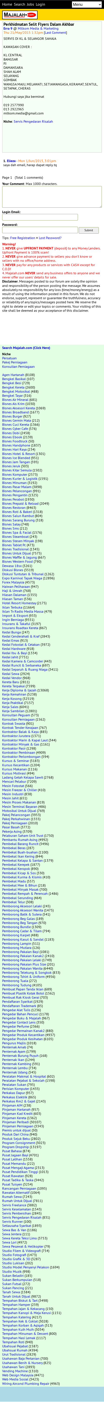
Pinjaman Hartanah (16, 1109)
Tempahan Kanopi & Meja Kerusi (26, 1313)
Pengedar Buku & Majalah (21, 1018)
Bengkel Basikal (14, 379)
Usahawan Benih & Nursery (22, 1363)
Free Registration (22, 238)
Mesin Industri (12, 794)
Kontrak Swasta (13, 723)
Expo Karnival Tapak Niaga (22, 578)
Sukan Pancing (13, 1288)
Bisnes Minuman (14, 482)
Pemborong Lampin (16, 943)
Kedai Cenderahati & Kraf (21, 636)
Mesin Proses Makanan (19, 802)
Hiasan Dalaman (14, 595)
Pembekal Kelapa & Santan (22, 860)
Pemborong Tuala (15, 981)
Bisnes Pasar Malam (16, 487)
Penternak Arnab (14, 1047)
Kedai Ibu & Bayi (14, 653)
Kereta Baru (10, 682)
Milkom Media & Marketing (38, 28)
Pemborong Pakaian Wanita (22, 968)
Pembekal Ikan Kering (18, 856)
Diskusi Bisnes (12, 570)
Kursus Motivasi (14, 773)
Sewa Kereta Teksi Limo (19, 1238)
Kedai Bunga (11, 632)
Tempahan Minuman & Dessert (25, 1333)
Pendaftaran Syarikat (17, 1001)
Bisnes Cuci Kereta (15, 424)
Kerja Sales (10, 707)
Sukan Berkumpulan (17, 1279)
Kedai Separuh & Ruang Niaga (25, 669)
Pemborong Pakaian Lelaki (21, 960)
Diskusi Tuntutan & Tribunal (23, 574)
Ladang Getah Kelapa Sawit (22, 777)
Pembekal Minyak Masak (20, 889)
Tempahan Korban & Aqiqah (23, 1325)
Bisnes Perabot (13, 499)
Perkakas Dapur (13, 1093)
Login (40, 4)
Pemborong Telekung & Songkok (27, 972)
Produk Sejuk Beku (16, 1138)
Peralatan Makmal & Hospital (24, 1076)
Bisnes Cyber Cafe (15, 428)
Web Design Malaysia (17, 1375)
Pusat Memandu (14, 1163)
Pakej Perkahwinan (16, 819)
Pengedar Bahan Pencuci (20, 1014)
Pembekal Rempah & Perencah (25, 893)
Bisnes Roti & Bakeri (17, 511)
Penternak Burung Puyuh (20, 1055)
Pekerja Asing (12, 831)
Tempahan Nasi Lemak (18, 1338)
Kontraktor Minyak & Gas (20, 744)
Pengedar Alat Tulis (16, 1010)
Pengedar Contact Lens (19, 1022)
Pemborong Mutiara (16, 947)
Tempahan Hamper (16, 1304)
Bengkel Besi (11, 383)
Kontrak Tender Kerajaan (20, 727)
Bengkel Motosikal (16, 391)
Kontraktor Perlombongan (21, 756)
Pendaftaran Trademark (19, 1006)
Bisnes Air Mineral (15, 399)
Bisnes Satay (11, 524)
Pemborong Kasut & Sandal (23, 939)
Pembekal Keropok (16, 868)
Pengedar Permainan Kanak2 (23, 1030)
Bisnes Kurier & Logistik (20, 478)
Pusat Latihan (12, 1159)
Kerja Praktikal (12, 703)
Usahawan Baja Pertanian (21, 1358)
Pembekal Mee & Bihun (19, 885)
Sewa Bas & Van (14, 1230)
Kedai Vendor (12, 678)
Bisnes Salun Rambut (18, 516)
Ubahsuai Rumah (15, 1350)
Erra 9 (7, 28)
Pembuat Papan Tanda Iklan (22, 989)
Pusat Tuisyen (12, 1184)
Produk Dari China (15, 1134)
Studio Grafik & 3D (16, 1259)
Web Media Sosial (15, 1379)
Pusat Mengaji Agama (18, 1167)
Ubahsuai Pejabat (15, 1346)
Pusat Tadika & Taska (17, 1180)
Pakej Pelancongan (16, 815)
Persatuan (9, 358)
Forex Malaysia (13, 582)
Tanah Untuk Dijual (16, 1296)
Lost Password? (50, 238)
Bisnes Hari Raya (14, 449)
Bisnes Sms (10, 528)
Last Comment (55, 32)
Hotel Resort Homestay (19, 603)
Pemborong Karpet (16, 935)
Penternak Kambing (16, 1064)
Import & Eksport (15, 615)
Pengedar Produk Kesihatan (22, 1039)
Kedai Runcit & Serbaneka (21, 665)
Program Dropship (15, 1147)
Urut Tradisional (14, 1354)
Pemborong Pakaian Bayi (20, 952)
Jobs (30, 4)
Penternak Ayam (13, 1051)
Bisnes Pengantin (15, 495)
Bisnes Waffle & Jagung (19, 557)
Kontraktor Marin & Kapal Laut (25, 740)
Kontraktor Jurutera (16, 736)
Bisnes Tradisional (15, 549)
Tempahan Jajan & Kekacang (23, 1308)
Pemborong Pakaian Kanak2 (23, 956)
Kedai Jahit (10, 657)
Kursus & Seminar (15, 760)
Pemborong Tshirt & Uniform (23, 976)
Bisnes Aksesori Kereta (18, 408)
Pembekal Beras (14, 848)
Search (19, 4)
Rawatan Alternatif (16, 1192)
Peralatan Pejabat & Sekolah (23, 1080)
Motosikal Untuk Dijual (19, 810)
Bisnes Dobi (11, 433)
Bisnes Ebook (12, 437)
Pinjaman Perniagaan (17, 1126)
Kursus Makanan (14, 769)
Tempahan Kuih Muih (18, 1329)
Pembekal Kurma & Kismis (22, 877)
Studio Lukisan (13, 1263)
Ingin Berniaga (13, 619)
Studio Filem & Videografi (21, 1251)
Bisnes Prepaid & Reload (20, 503)
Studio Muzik (12, 1271)
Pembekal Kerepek (16, 864)
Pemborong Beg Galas (18, 918)
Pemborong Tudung (16, 985)
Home (7, 4)
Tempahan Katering (16, 1317)
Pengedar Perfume (15, 1026)
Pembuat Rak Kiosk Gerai (20, 997)
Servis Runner (12, 1221)
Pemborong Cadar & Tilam (22, 931)
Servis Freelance (14, 1205)
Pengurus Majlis (14, 1043)
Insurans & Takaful (16, 624)
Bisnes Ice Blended (16, 458)
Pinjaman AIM (12, 1105)
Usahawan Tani (13, 1367)
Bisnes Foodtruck (15, 441)
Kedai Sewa (10, 674)
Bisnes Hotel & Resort (18, 454)
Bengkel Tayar (12, 395)
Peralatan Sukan (14, 1084)
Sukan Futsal (11, 1284)
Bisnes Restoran (14, 507)
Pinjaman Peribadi (15, 1122)
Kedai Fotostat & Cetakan (21, 644)
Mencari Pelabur (14, 781)
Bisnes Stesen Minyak (18, 541)
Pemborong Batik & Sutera (22, 914)
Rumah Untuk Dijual (17, 1201)
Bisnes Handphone (16, 445)
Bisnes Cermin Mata (16, 420)
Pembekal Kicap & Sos (19, 873)
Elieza (11, 161)
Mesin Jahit (10, 798)
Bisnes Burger (12, 416)
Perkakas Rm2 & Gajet (18, 1101)
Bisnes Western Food (17, 561)
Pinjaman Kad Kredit (17, 1113)
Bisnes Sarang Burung (18, 520)
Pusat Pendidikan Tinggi (20, 1172)
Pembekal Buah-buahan (20, 852)
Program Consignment (18, 1143)
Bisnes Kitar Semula (17, 470)
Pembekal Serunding (17, 898)
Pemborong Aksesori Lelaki (22, 906)
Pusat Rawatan (13, 1176)
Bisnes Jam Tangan (16, 462)
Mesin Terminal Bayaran (19, 806)
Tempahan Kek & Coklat (20, 1321)
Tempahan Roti (13, 1342)
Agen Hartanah (13, 375)
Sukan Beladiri (13, 1275)
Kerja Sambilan (13, 711)
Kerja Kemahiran (14, 694)
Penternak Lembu (15, 1068)
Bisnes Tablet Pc (14, 545)
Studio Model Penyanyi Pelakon (25, 1267)
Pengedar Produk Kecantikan (23, 1035)
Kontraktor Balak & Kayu (20, 732)
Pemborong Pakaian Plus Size (24, 964)
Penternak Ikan (13, 1059)
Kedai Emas (10, 640)
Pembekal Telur (13, 902)
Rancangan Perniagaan (19, 1188)
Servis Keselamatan (16, 1209)
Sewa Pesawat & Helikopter (22, 1246)
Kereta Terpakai (13, 686)
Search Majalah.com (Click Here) (26, 347)
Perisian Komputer (15, 1088)
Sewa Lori (9, 1242)
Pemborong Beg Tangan (20, 923)
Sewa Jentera (11, 1234)
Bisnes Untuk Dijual (16, 553)
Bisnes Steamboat (15, 536)
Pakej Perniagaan (14, 362)
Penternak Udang (15, 1072)
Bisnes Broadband (15, 412)
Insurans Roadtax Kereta (20, 628)
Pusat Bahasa (12, 1151)
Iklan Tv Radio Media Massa (22, 611)
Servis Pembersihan (16, 1213)
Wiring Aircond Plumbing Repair (25, 1383)
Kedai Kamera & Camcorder (22, 661)
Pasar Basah (11, 827)
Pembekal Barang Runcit (20, 844)
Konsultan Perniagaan (18, 366)
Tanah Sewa (11, 1292)
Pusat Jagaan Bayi (15, 1155)
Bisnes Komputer (14, 474)
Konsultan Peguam (16, 715)
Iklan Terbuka (12, 607)
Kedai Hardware (14, 648)
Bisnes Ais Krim (13, 404)
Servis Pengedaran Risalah (33, 121)
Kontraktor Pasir (14, 748)
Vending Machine (15, 1371)
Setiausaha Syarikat (16, 1225)
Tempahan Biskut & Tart (20, 1300)
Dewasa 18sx (12, 566)
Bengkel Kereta (13, 387)
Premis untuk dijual (16, 1130)
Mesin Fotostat (13, 786)
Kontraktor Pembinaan (18, 752)
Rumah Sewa (12, 1196)
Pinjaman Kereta (14, 1118)
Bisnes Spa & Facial (16, 532)
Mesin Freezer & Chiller (19, 790)
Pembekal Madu (14, 881)
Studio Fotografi (14, 1255)
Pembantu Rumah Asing (20, 839)
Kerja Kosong (12, 698)
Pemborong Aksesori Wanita (22, 910)
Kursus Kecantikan (16, 765)
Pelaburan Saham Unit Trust (22, 835)
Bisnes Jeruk (11, 466)
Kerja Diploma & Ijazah (19, 690)
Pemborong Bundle (16, 927)
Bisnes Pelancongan (17, 491)
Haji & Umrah (12, 590)
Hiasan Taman (12, 599)
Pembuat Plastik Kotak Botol (23, 993)
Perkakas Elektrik (14, 1097)
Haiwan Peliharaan (16, 586)
